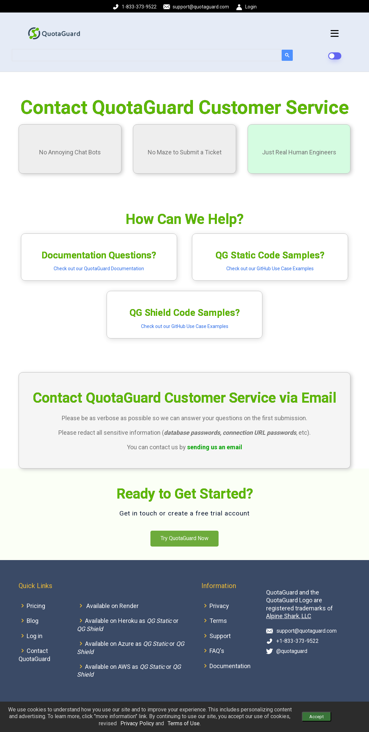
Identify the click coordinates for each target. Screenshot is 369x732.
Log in (34, 635)
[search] (145, 55)
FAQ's (216, 650)
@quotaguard (291, 651)
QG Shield (90, 628)
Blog (32, 620)
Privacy (219, 605)
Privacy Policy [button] (137, 723)
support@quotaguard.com (201, 6)
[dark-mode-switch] (334, 55)
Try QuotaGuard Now (184, 538)
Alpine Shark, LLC (288, 616)
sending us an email (214, 447)
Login (251, 6)
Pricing (36, 605)
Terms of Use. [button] (184, 723)
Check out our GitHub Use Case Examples (270, 268)
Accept (316, 716)
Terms (218, 620)
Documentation (230, 666)
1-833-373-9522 (139, 6)
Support (220, 635)
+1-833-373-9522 (297, 641)
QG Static (159, 620)
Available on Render (112, 605)
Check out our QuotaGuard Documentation (99, 268)
